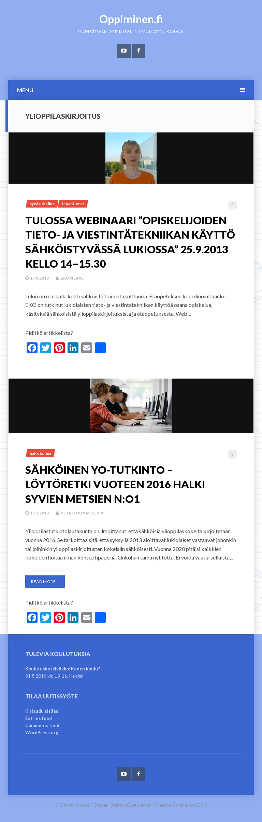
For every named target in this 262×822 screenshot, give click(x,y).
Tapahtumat (73, 203)
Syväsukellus (42, 203)
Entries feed (38, 718)
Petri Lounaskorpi (82, 512)
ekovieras (72, 292)
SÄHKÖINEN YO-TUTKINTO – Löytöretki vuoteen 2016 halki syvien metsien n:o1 (124, 483)
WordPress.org (41, 732)
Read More (45, 581)
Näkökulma (40, 453)
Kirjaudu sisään (41, 711)
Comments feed (42, 725)
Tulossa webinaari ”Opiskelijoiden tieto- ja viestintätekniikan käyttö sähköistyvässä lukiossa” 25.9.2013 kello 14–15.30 (111, 249)
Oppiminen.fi (131, 19)
